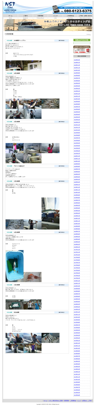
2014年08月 (77, 353)
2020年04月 (77, 177)
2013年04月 (77, 395)
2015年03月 (77, 335)
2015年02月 (77, 338)
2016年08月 (77, 291)
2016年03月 (77, 304)
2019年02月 (77, 213)
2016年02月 (77, 306)
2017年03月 (77, 273)
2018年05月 (77, 236)
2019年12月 (77, 187)
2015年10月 (77, 317)
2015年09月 (77, 319)
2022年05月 (77, 112)
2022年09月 (77, 101)
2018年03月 (77, 241)
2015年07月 (77, 325)
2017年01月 (77, 278)
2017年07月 (77, 262)
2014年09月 (77, 351)
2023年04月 (77, 86)
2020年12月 (77, 156)
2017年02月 (77, 275)
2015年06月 (77, 327)
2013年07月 (77, 387)
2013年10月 (77, 379)
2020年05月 (77, 174)
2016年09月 (77, 288)
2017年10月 (77, 254)
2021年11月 (77, 127)
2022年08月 (77, 104)
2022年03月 (77, 117)
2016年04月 (77, 301)
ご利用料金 (73, 400)
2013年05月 (77, 392)
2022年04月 (77, 114)
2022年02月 (77, 119)
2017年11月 (77, 252)
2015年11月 (77, 314)
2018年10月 (77, 223)
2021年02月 (77, 151)
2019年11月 (77, 190)
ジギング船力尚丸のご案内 (55, 400)
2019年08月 (77, 197)
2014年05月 (77, 361)
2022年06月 (77, 109)
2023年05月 (77, 83)
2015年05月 (77, 330)
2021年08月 (77, 135)
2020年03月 (77, 179)
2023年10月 (77, 70)
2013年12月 (77, 374)
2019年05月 (77, 205)
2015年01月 (77, 340)
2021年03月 (77, 148)
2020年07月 (77, 169)
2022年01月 (77, 122)
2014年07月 (77, 356)
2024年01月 (77, 62)
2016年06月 (77, 296)
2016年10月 (77, 286)
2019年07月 (77, 200)
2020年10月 (77, 161)
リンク (79, 400)
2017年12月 (77, 249)
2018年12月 (77, 218)
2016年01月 (77, 309)
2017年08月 (77, 260)
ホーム (45, 400)
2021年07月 (77, 138)
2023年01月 (77, 91)
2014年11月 (77, 345)
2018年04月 (77, 239)
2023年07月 (77, 78)
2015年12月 (77, 312)
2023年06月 (77, 80)
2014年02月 (77, 369)
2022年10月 (77, 99)
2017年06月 (77, 265)
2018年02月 (77, 244)
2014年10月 (77, 348)
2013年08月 (77, 384)
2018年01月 (77, 247)
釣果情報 (66, 400)
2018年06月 (77, 234)
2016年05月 (77, 299)
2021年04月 (77, 145)
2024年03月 (77, 60)
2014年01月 (77, 371)
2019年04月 (77, 208)
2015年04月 (77, 332)
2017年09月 (77, 257)
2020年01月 (77, 184)
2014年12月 (77, 343)
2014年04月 (77, 364)
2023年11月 (77, 67)
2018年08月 (77, 228)
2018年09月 (77, 226)
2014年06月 (77, 358)
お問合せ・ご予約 (87, 400)
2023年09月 (77, 73)
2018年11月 (77, 221)
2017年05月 (77, 267)
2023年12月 (77, 65)
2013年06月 (77, 390)
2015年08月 (77, 322)
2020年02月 (77, 182)
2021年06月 (77, 140)
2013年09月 (77, 382)
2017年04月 (77, 270)
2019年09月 (77, 195)
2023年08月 (77, 75)
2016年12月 (77, 280)
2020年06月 (77, 171)
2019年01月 (77, 215)
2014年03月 (77, 366)
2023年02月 (77, 88)
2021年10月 (77, 130)
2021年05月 (77, 143)
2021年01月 (77, 153)
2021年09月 (77, 132)
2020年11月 (77, 158)
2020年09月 (77, 164)
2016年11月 (77, 283)
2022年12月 (77, 93)
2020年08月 (77, 166)
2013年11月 (77, 377)
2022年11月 (77, 96)
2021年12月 (77, 125)
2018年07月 (77, 231)
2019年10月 (77, 192)
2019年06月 (77, 202)
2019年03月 (77, 210)
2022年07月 (77, 106)
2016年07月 (77, 293)
